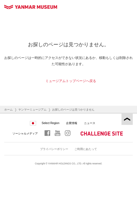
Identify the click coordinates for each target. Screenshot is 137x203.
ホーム (8, 109)
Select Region (50, 123)
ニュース (89, 123)
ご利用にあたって (85, 149)
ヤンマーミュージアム (32, 109)
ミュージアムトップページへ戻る (70, 81)
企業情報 (71, 123)
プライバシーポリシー (54, 149)
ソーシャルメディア (25, 133)
